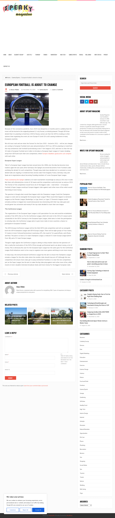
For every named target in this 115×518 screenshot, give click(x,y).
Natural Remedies (85, 429)
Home (4, 55)
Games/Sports (73, 55)
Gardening (83, 397)
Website (7, 372)
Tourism (37, 55)
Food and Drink (84, 381)
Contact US (6, 66)
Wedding (82, 485)
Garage (82, 393)
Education (82, 357)
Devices (82, 345)
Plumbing (82, 445)
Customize (13, 510)
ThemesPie (51, 515)
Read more (83, 140)
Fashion (82, 373)
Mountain (82, 425)
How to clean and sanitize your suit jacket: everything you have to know (97, 263)
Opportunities (83, 433)
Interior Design (84, 413)
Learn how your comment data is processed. (36, 388)
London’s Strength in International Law (91, 279)
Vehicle (81, 55)
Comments (8, 336)
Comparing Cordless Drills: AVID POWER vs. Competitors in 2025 (98, 313)
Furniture (82, 385)
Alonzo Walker (15, 90)
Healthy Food (83, 405)
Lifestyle (29, 55)
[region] (25, 504)
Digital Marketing (84, 353)
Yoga (81, 493)
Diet (81, 349)
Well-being (88, 55)
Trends (45, 55)
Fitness (82, 377)
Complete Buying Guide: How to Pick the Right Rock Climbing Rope (98, 295)
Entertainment (84, 361)
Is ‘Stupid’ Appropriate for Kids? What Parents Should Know (98, 254)
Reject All (25, 510)
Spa (81, 469)
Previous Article (13, 274)
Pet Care (82, 437)
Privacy (106, 55)
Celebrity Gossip (18, 55)
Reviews (82, 453)
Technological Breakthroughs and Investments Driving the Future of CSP (98, 304)
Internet (82, 417)
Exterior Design (84, 369)
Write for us (97, 55)
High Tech (62, 55)
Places (82, 441)
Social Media (83, 465)
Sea (81, 457)
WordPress (69, 515)
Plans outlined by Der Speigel (14, 180)
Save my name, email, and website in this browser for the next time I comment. (67, 362)
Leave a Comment (57, 90)
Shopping (82, 461)
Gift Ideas (82, 401)
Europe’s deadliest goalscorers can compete (56, 154)
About (10, 55)
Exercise (82, 365)
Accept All (38, 510)
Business (82, 337)
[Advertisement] (57, 34)
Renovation (54, 55)
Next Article (66, 274)
